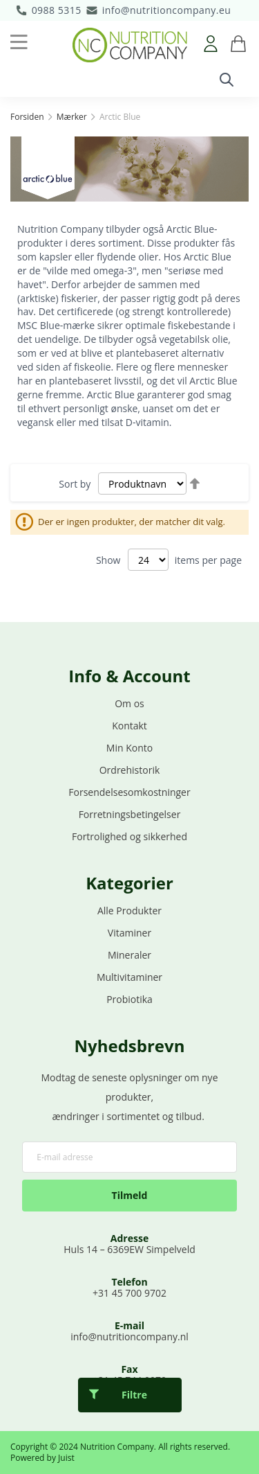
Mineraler (129, 954)
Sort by (74, 483)
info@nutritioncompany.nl (129, 1336)
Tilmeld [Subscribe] (130, 1195)
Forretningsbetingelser (130, 814)
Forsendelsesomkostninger (129, 792)
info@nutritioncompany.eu (166, 10)
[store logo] (130, 45)
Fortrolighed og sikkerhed (129, 836)
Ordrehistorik (129, 769)
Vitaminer (129, 932)
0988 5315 (56, 10)
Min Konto (129, 747)
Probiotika (129, 999)
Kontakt (129, 725)
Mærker (73, 117)
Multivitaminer (129, 977)
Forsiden (28, 117)
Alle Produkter (129, 910)
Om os (129, 703)
